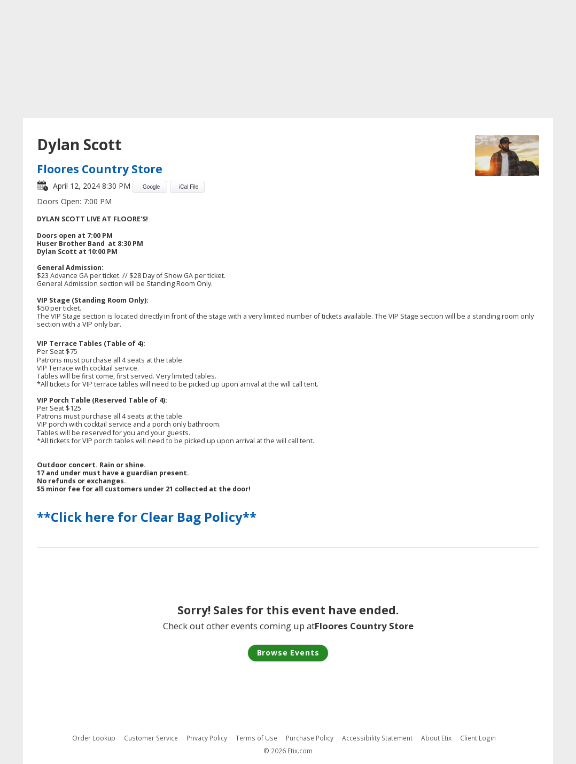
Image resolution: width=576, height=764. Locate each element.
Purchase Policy (309, 738)
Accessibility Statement (377, 738)
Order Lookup (93, 738)
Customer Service (151, 738)
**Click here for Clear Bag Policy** (146, 517)
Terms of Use (256, 738)
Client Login (478, 738)
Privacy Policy (206, 738)
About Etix (436, 738)
